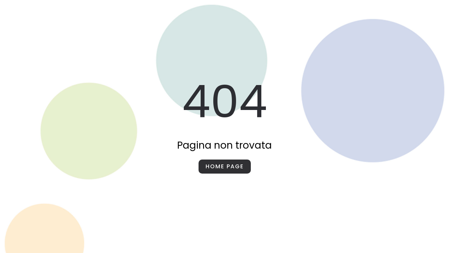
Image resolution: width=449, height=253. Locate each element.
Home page (225, 166)
